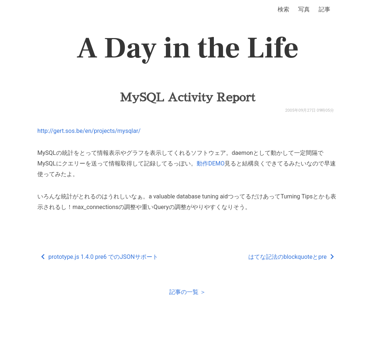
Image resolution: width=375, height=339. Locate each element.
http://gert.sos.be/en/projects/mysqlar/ (89, 130)
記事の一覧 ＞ (187, 291)
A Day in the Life (188, 48)
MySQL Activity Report (187, 97)
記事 (324, 9)
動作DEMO (211, 163)
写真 (304, 9)
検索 (283, 9)
